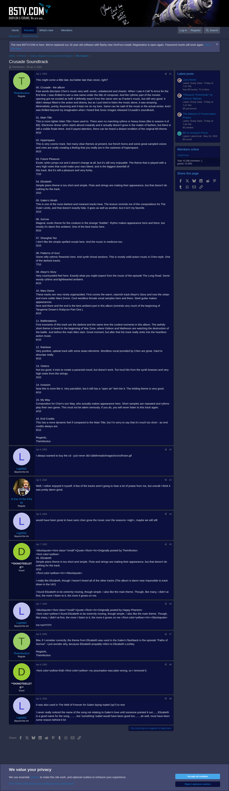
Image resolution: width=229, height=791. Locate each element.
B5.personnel (189, 108)
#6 (170, 604)
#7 (170, 634)
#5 (170, 544)
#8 (170, 664)
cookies (34, 777)
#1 (170, 74)
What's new (46, 30)
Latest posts (185, 73)
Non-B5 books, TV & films (196, 89)
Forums (29, 30)
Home (15, 30)
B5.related (188, 127)
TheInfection (18, 67)
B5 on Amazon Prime (195, 132)
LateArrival (182, 155)
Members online (188, 149)
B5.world (187, 139)
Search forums (30, 36)
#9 (170, 698)
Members (66, 30)
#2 (170, 449)
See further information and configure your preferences (41, 783)
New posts (14, 36)
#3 (170, 480)
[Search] (212, 30)
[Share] (165, 74)
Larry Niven (189, 79)
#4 (170, 514)
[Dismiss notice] (216, 45)
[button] (56, 30)
